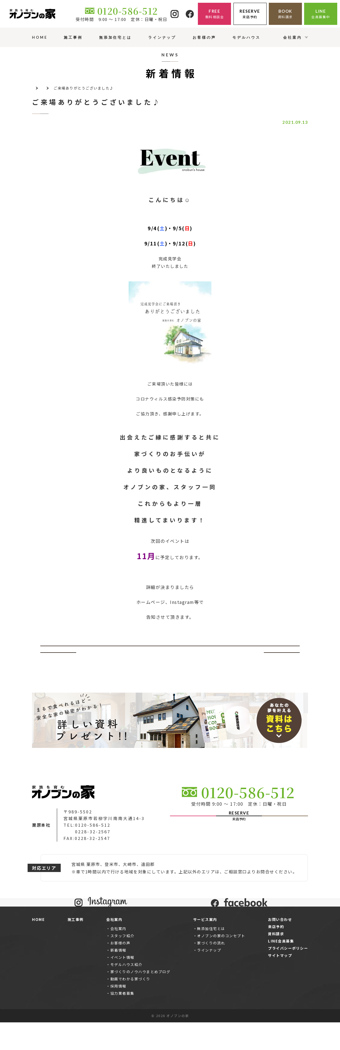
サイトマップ (280, 983)
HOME (38, 947)
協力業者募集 (122, 1020)
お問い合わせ (280, 947)
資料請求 (276, 961)
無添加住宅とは (211, 956)
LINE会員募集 (281, 968)
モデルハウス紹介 (126, 992)
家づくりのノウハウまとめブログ (140, 999)
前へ (58, 652)
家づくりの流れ (211, 970)
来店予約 (276, 954)
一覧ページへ (170, 652)
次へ (281, 652)
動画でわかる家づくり (130, 1006)
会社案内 (118, 956)
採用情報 (118, 1013)
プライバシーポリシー (288, 975)
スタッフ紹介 (122, 963)
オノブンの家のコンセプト (221, 963)
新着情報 (118, 977)
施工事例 (76, 947)
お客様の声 (120, 970)
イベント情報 (122, 985)
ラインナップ (209, 977)
